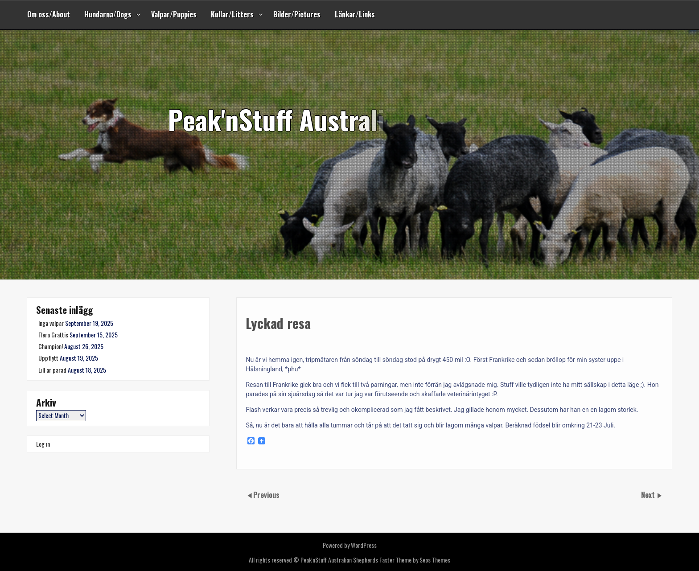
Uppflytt (48, 357)
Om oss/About (48, 14)
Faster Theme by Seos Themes (414, 559)
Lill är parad (52, 369)
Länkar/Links (355, 14)
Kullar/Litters (232, 14)
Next (649, 494)
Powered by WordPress (350, 545)
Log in (43, 443)
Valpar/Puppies (174, 14)
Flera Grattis (53, 334)
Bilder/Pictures (297, 14)
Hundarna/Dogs (108, 14)
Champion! (50, 346)
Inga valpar (51, 323)
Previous (266, 494)
